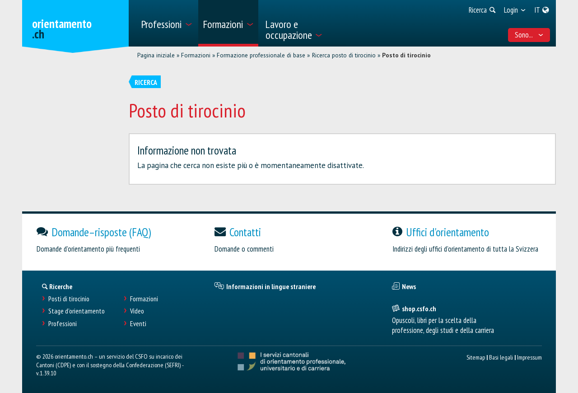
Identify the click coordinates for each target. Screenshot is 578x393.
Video (137, 311)
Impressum (529, 357)
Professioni (62, 323)
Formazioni (195, 55)
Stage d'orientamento (76, 311)
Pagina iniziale (156, 55)
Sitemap (475, 357)
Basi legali (501, 357)
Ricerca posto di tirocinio (344, 55)
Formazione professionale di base (261, 55)
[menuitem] (166, 23)
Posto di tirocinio (406, 55)
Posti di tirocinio (68, 299)
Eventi (138, 323)
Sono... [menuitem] (529, 35)
